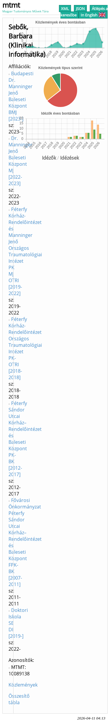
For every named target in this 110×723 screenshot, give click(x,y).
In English (93, 15)
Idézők (49, 158)
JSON (80, 8)
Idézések (69, 158)
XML (65, 8)
